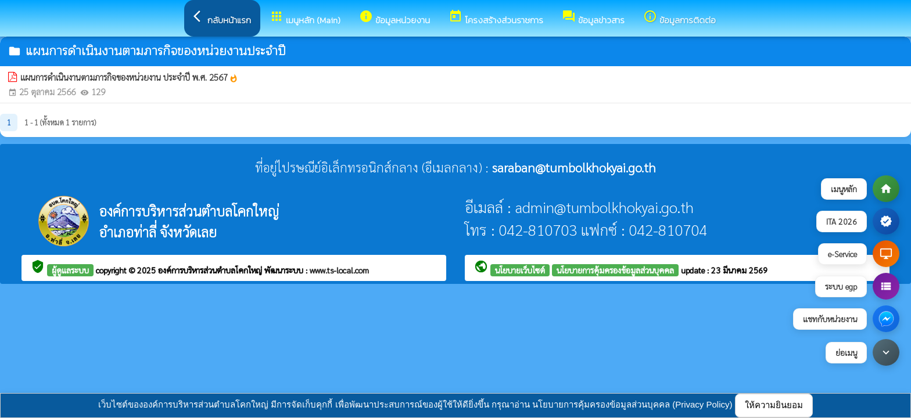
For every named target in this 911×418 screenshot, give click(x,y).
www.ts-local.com (339, 270)
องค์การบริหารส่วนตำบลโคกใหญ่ (211, 270)
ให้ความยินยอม (774, 405)
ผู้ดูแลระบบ (70, 270)
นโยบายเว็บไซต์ (520, 270)
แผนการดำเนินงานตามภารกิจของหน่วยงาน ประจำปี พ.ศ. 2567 (129, 77)
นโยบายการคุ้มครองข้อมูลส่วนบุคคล (615, 270)
